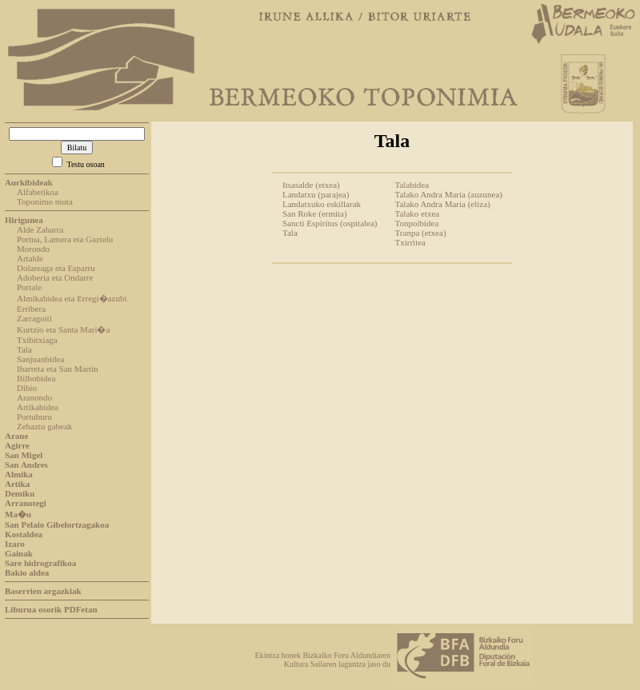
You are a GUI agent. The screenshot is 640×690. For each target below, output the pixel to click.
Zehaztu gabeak (44, 426)
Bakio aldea (27, 572)
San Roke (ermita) (314, 213)
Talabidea (412, 184)
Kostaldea (23, 534)
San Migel (23, 455)
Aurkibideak (29, 182)
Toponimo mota (45, 201)
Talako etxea (417, 213)
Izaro (15, 543)
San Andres (26, 464)
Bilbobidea (36, 378)
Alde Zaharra (40, 229)
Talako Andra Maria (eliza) (442, 204)
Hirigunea (24, 220)
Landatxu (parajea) (315, 194)
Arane (16, 436)
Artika (17, 484)
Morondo (33, 248)
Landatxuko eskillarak (321, 204)
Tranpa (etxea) (420, 232)
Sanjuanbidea (40, 359)
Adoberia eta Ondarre (55, 277)
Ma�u (18, 514)
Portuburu (34, 416)
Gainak (19, 553)
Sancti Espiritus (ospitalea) (330, 223)
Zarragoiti (34, 318)
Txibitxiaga (37, 340)
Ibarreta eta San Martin (57, 368)
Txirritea (410, 242)
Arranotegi (25, 503)
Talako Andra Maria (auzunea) (449, 194)
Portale (29, 287)
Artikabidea (37, 407)
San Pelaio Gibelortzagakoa (57, 524)
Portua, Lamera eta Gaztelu (65, 239)
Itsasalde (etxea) (311, 184)
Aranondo (34, 397)
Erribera (31, 308)
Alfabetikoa (37, 192)
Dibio (27, 388)
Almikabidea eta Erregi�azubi (71, 298)
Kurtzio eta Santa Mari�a (63, 329)
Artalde (30, 258)
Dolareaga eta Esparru (56, 268)
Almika (19, 474)
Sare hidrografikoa (40, 563)
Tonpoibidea (417, 223)
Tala (24, 349)
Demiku (19, 493)
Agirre (17, 445)
